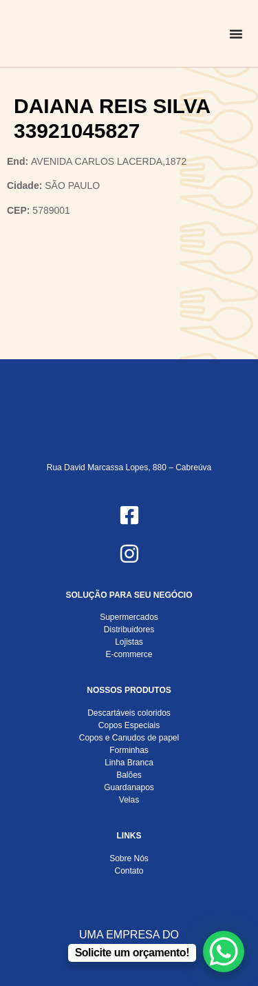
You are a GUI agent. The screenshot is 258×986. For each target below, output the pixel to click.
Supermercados (129, 617)
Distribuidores (129, 629)
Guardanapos (129, 787)
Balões (129, 775)
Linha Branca (129, 762)
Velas (129, 800)
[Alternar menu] (236, 34)
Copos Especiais (129, 725)
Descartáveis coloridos (129, 713)
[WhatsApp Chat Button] (223, 951)
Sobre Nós (129, 858)
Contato (128, 871)
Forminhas (129, 750)
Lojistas (129, 642)
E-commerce (128, 654)
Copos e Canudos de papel (129, 738)
